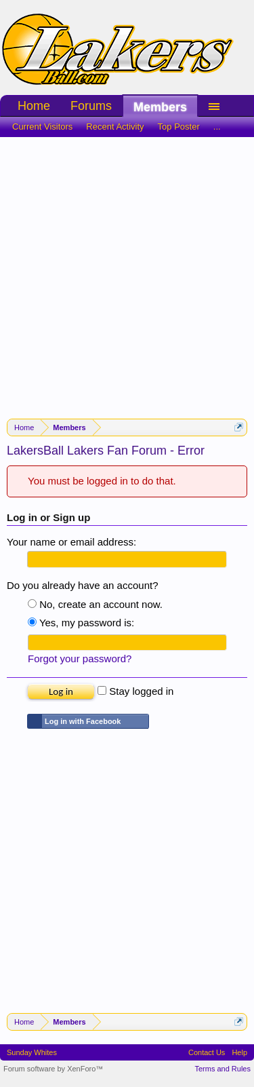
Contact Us (206, 1052)
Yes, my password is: (81, 622)
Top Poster (179, 126)
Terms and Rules (222, 1069)
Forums (91, 106)
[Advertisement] (127, 271)
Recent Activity (115, 126)
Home (34, 106)
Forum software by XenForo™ (53, 1069)
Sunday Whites (32, 1052)
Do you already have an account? (82, 585)
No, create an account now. (95, 604)
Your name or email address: (71, 542)
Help (239, 1052)
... (217, 126)
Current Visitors (42, 126)
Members (160, 107)
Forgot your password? (79, 658)
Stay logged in (135, 691)
